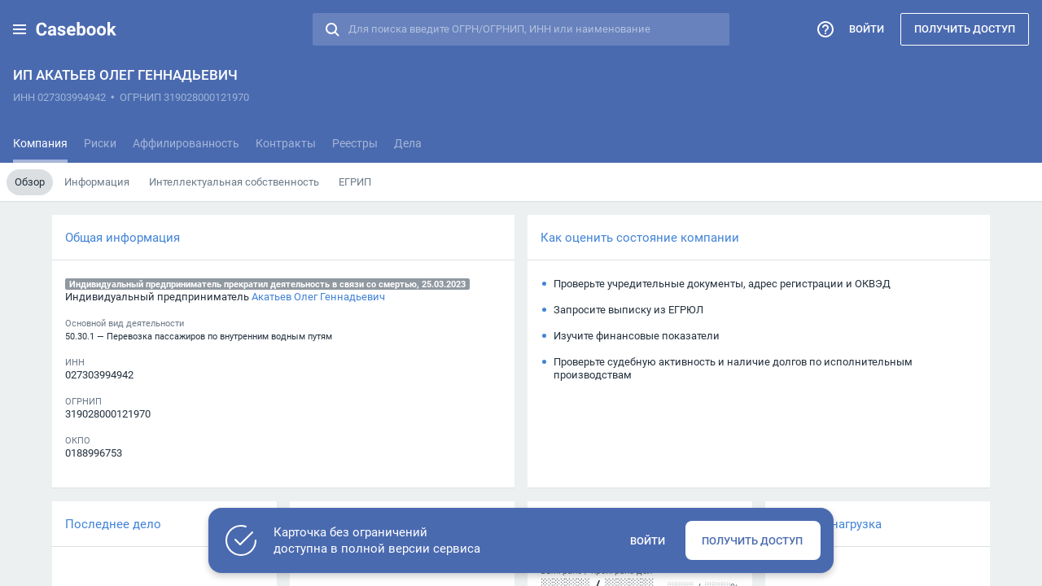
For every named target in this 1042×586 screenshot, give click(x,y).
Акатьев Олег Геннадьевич (318, 296)
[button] (20, 29)
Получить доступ (964, 28)
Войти (866, 28)
